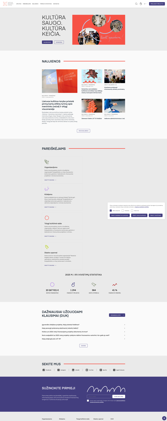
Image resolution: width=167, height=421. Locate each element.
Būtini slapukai (115, 211)
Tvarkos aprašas (63, 367)
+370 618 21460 (85, 409)
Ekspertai (61, 390)
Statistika (125, 211)
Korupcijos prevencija (98, 390)
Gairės (43, 367)
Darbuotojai (79, 385)
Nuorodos (95, 401)
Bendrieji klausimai (115, 365)
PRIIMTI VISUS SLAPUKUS (139, 215)
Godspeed (84, 415)
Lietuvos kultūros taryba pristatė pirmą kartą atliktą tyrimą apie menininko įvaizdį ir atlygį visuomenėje (58, 105)
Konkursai (59, 42)
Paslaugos (96, 397)
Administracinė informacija (100, 385)
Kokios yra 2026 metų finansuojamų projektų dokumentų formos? (65, 276)
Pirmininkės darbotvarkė (65, 388)
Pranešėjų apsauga (98, 392)
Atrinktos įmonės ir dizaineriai (98, 368)
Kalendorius (47, 42)
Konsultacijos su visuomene (100, 388)
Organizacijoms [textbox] (116, 259)
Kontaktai (56, 3)
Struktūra (61, 387)
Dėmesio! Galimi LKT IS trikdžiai (92, 118)
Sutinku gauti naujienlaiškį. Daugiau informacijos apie (106, 345)
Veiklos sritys (96, 394)
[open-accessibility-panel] (164, 418)
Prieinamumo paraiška (99, 399)
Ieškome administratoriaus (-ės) (114, 118)
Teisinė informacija (98, 396)
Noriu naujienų (118, 340)
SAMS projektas (80, 396)
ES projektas (96, 371)
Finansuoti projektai (47, 369)
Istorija (60, 394)
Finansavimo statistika (47, 371)
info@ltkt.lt (95, 409)
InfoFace (98, 415)
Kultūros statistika (80, 394)
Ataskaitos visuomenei (64, 396)
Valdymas (61, 385)
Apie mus (18, 3)
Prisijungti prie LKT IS (157, 4)
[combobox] (117, 259)
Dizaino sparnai (114, 373)
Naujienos (35, 3)
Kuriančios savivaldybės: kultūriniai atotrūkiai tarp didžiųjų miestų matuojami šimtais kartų (92, 90)
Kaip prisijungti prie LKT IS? (51, 283)
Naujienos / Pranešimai (48, 95)
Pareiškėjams (27, 3)
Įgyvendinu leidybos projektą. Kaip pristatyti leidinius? (60, 269)
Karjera (61, 397)
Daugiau (83, 289)
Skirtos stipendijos (63, 369)
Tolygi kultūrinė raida (116, 371)
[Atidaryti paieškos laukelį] (136, 3)
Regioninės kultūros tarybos (66, 392)
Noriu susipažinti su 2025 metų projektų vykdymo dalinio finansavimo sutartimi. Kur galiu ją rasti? (75, 279)
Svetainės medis (70, 415)
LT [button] (144, 3)
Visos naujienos (83, 131)
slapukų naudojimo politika (142, 207)
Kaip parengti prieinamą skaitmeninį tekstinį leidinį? (60, 272)
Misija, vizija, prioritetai (64, 383)
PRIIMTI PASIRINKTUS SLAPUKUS (119, 215)
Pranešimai (45, 383)
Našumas (135, 211)
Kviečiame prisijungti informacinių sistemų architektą (114, 88)
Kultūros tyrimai (80, 393)
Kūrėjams (113, 369)
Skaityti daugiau (49, 180)
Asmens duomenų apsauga (100, 387)
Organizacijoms (114, 367)
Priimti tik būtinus (155, 215)
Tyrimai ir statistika (46, 3)
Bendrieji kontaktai (80, 383)
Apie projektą (96, 365)
